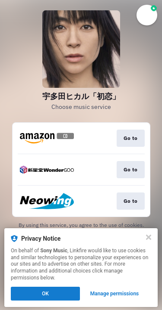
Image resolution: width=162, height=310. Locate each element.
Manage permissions (114, 294)
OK (45, 294)
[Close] (149, 237)
